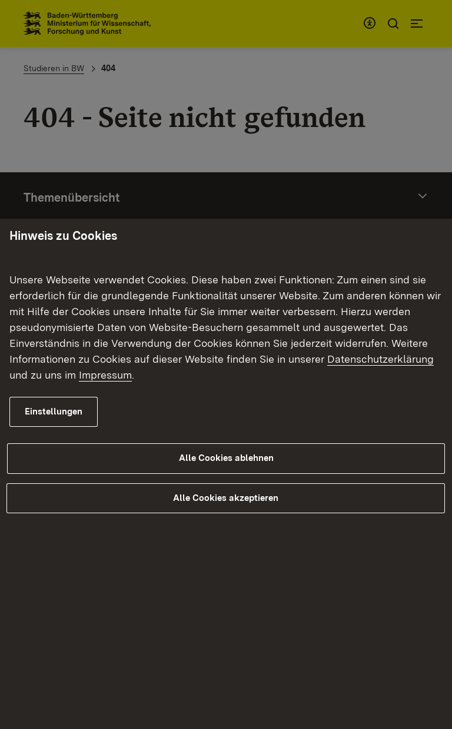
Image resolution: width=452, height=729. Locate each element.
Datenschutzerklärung (380, 359)
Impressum (105, 375)
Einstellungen (53, 411)
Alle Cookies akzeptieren (225, 498)
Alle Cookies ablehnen (226, 458)
